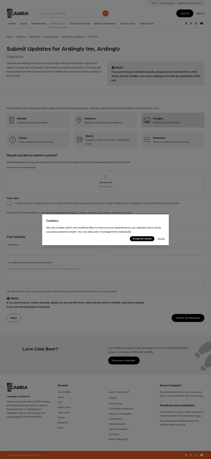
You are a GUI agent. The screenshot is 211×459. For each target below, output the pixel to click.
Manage (161, 238)
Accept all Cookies (142, 238)
